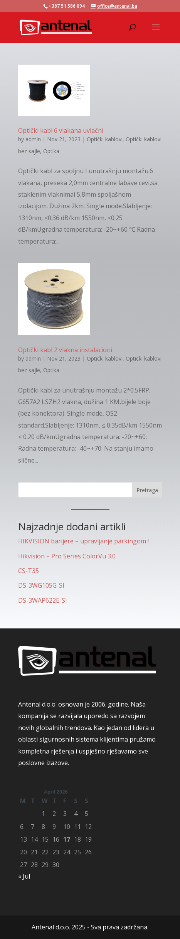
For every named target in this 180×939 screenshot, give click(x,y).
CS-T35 (28, 570)
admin (33, 139)
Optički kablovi (105, 139)
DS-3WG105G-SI (41, 585)
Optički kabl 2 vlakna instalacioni (65, 350)
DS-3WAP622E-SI (42, 600)
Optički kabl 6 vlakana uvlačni (60, 130)
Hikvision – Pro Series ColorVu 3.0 (67, 556)
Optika (51, 151)
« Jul (24, 876)
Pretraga (147, 490)
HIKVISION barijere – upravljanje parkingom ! (83, 541)
